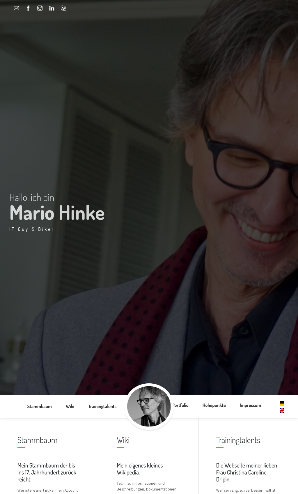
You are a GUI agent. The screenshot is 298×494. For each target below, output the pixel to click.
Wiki (70, 406)
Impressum (250, 405)
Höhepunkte (214, 405)
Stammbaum (39, 406)
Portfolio (180, 405)
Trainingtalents (102, 406)
